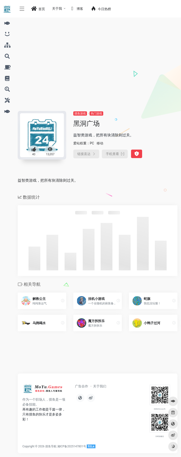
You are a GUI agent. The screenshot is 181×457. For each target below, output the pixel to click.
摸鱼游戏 (80, 113)
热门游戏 (96, 113)
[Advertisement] (97, 75)
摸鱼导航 (51, 446)
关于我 (57, 8)
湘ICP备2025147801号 (71, 446)
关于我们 (99, 386)
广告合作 (81, 386)
